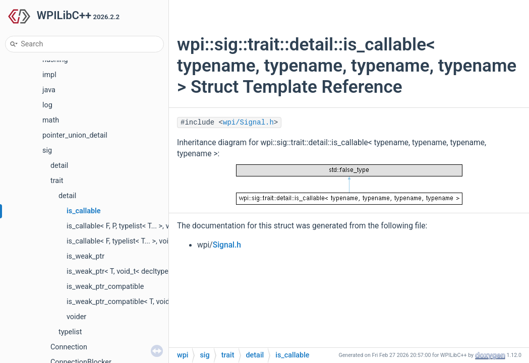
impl (49, 75)
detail (59, 165)
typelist (70, 332)
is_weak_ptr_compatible (105, 286)
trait (56, 180)
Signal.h (227, 245)
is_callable (84, 211)
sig (47, 150)
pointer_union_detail (74, 135)
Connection (68, 347)
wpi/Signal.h (248, 122)
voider (76, 317)
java (48, 90)
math (50, 120)
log (47, 105)
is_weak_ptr (85, 256)
